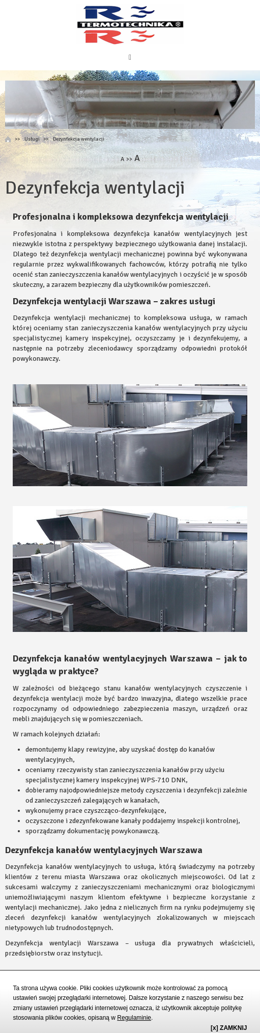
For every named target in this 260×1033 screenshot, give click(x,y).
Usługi (32, 139)
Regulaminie (134, 1017)
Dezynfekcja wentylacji (78, 139)
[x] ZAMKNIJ (229, 1027)
